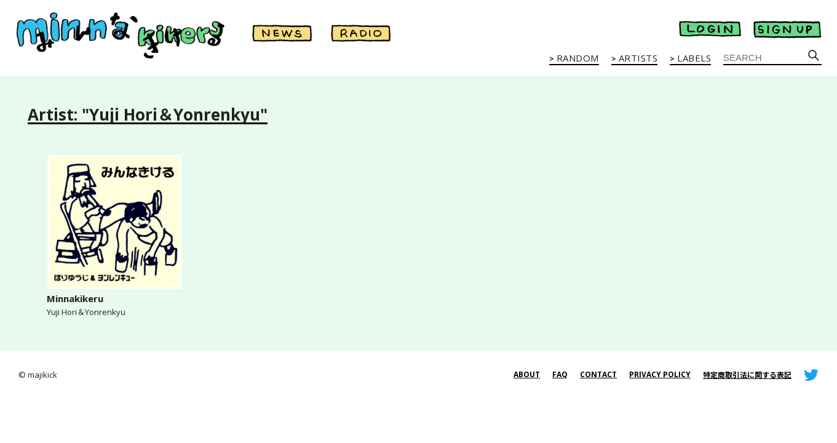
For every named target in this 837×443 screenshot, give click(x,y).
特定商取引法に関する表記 (747, 375)
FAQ (560, 374)
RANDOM (578, 58)
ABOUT (527, 374)
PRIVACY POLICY (660, 374)
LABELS (694, 58)
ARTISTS (638, 58)
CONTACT (598, 374)
